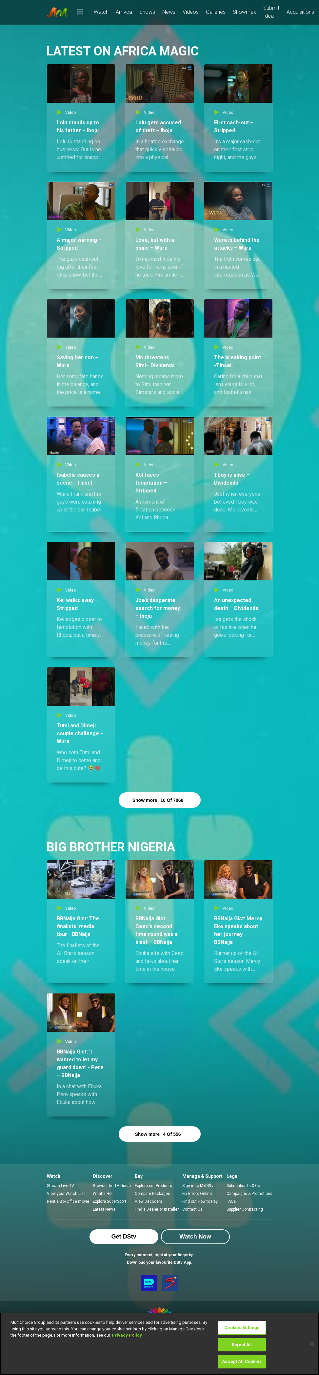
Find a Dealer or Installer (157, 1209)
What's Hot (103, 1193)
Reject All (242, 1344)
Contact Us (192, 1209)
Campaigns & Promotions (249, 1193)
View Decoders (148, 1201)
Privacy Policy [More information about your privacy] (127, 1335)
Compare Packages (152, 1193)
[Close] (312, 1344)
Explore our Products (153, 1185)
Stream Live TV (60, 1185)
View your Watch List (66, 1193)
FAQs (231, 1201)
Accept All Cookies (242, 1361)
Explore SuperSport (109, 1201)
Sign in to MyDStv (197, 1185)
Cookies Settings (241, 1327)
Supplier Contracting (245, 1209)
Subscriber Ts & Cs (243, 1185)
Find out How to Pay (200, 1201)
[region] (159, 1344)
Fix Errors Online (197, 1193)
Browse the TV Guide (112, 1185)
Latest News (104, 1209)
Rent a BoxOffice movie (68, 1201)
